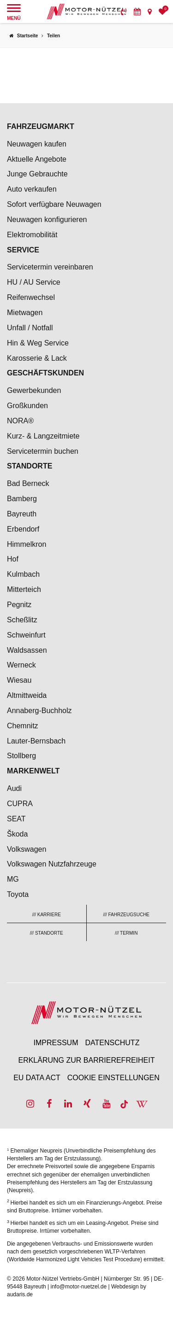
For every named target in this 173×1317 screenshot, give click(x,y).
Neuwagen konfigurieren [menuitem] (47, 219)
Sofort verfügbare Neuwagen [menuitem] (54, 204)
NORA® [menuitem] (21, 421)
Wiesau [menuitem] (19, 680)
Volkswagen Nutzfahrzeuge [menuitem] (51, 864)
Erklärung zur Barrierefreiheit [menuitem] (86, 1060)
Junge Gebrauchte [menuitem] (37, 174)
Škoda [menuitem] (17, 834)
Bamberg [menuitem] (22, 499)
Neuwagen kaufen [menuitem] (36, 144)
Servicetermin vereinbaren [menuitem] (50, 267)
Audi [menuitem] (14, 788)
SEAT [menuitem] (16, 819)
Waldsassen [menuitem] (27, 650)
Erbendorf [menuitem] (23, 529)
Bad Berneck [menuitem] (28, 483)
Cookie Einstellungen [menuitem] (113, 1078)
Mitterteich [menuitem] (24, 589)
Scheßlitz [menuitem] (22, 620)
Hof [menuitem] (12, 559)
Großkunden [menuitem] (27, 406)
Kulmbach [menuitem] (23, 574)
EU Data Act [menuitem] (36, 1078)
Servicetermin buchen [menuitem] (42, 451)
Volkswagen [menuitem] (26, 849)
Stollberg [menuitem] (21, 756)
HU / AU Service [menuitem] (33, 282)
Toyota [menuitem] (18, 894)
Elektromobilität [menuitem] (32, 235)
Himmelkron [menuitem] (26, 544)
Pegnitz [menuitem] (19, 605)
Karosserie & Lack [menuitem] (37, 358)
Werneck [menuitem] (21, 665)
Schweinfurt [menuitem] (26, 635)
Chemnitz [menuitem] (22, 726)
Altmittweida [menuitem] (27, 695)
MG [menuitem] (13, 879)
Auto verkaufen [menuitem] (32, 189)
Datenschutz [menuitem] (112, 1043)
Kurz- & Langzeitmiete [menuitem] (43, 436)
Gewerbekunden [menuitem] (34, 390)
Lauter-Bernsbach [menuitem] (36, 741)
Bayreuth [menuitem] (21, 514)
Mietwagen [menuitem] (24, 312)
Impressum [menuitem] (56, 1043)
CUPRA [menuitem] (20, 804)
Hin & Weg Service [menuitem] (38, 343)
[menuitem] (124, 11)
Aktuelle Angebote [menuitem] (36, 159)
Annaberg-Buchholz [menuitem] (39, 710)
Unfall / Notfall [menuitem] (30, 328)
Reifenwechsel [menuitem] (31, 297)
